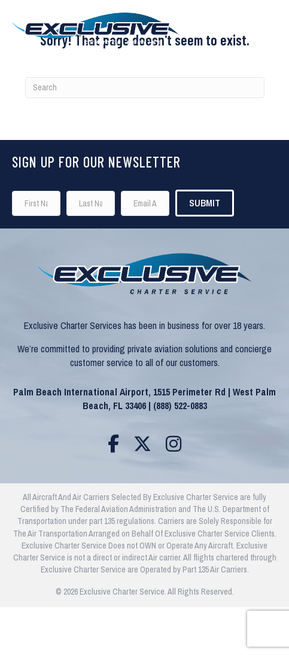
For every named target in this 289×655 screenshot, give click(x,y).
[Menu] (259, 25)
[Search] (144, 87)
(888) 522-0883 (180, 405)
